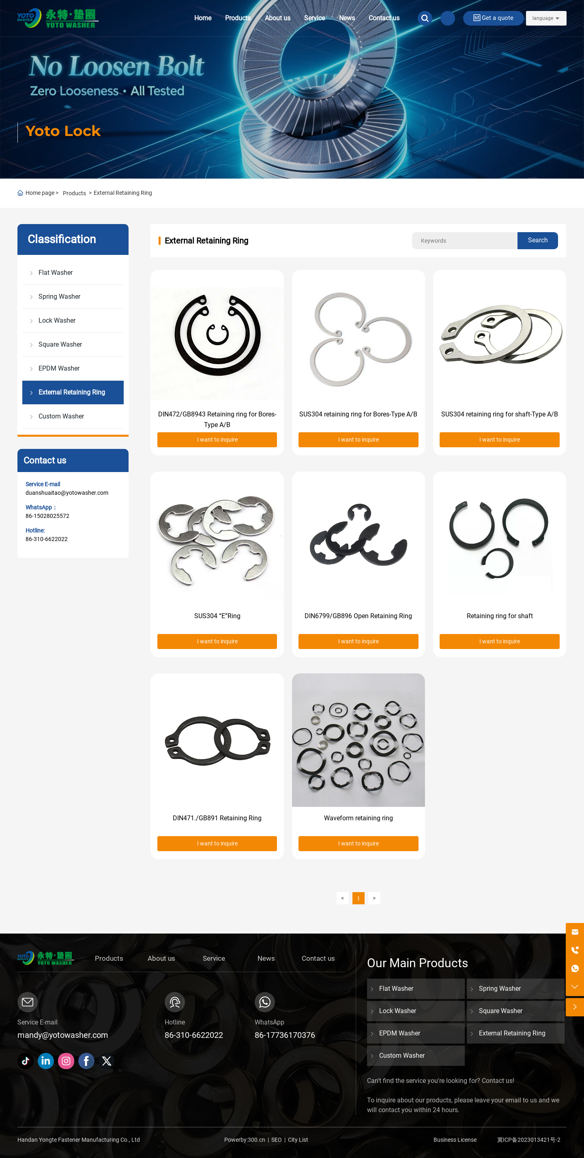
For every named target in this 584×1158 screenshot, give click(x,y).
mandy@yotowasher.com (62, 1035)
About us (277, 18)
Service (314, 18)
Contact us (384, 18)
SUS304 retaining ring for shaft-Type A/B (499, 414)
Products (238, 18)
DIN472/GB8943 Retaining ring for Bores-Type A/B (217, 419)
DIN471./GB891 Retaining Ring (217, 818)
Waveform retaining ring (358, 818)
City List (298, 1139)
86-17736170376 (285, 1035)
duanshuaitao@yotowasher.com (67, 493)
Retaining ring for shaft (500, 616)
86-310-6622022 (47, 539)
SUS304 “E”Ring (217, 616)
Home (202, 18)
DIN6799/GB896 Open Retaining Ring (358, 616)
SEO (276, 1139)
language (542, 18)
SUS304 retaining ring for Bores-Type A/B (358, 414)
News (347, 18)
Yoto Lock (63, 131)
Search (538, 240)
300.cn (256, 1139)
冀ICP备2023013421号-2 (528, 1139)
